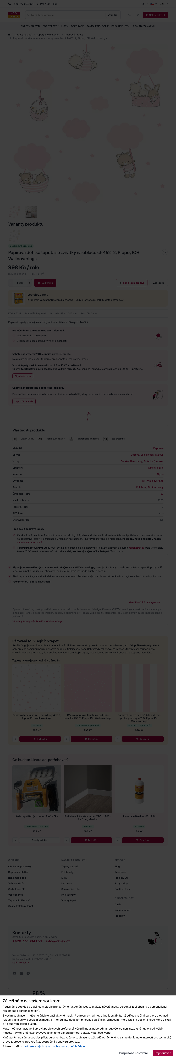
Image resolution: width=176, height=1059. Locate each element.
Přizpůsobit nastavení (133, 1053)
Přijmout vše (163, 1053)
